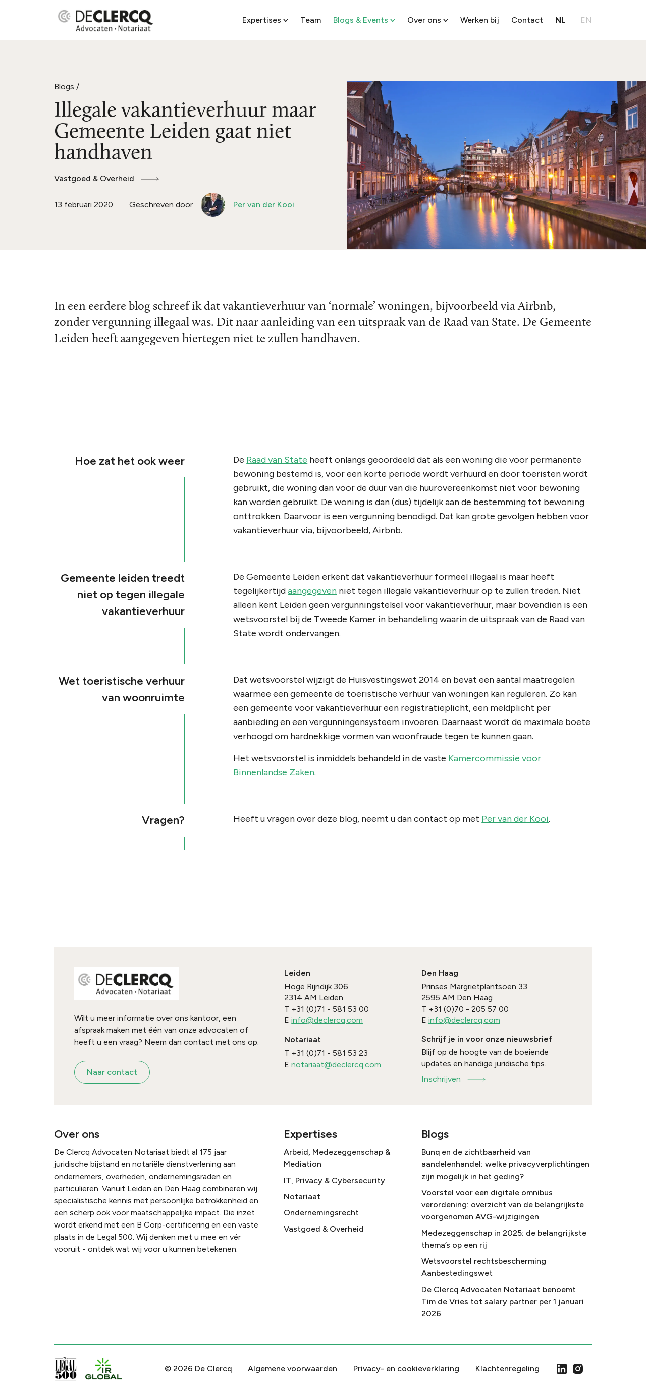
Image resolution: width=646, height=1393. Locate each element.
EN (586, 20)
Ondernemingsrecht (321, 1212)
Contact (527, 20)
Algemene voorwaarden (292, 1368)
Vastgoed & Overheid (107, 178)
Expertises (265, 20)
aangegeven (312, 590)
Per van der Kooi (515, 818)
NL (560, 20)
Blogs (64, 86)
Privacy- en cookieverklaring (406, 1368)
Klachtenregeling (507, 1368)
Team (310, 20)
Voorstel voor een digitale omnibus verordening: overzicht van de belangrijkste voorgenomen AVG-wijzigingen (502, 1204)
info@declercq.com (327, 1020)
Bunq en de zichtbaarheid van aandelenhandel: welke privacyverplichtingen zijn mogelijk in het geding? (505, 1164)
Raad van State (276, 459)
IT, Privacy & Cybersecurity (334, 1180)
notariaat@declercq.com (336, 1064)
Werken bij (479, 20)
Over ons (427, 20)
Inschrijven (454, 1079)
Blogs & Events (364, 20)
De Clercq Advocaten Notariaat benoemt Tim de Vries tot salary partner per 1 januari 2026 (502, 1301)
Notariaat (302, 1196)
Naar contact (112, 1072)
